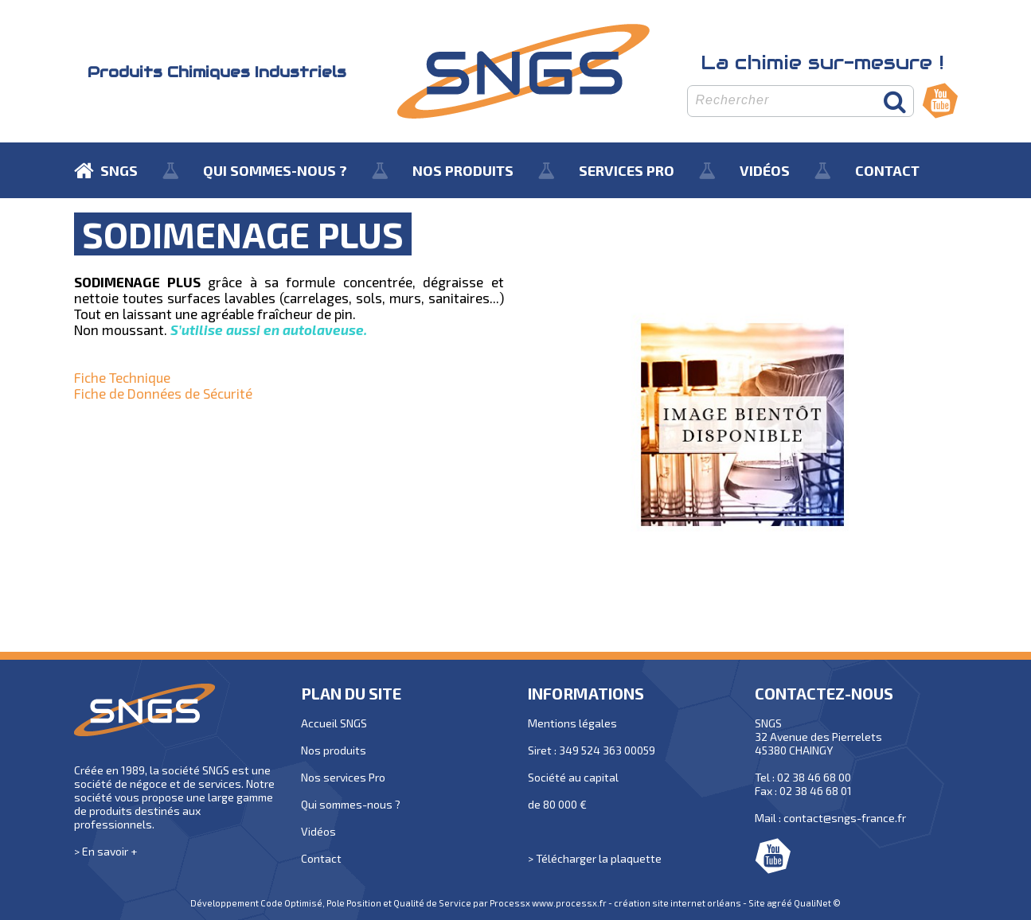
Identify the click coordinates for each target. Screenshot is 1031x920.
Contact (321, 858)
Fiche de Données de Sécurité (163, 393)
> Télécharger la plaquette (595, 858)
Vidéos (318, 831)
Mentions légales (572, 723)
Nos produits (333, 750)
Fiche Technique (122, 377)
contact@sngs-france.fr (844, 817)
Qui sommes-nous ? (350, 804)
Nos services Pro (343, 777)
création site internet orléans (677, 903)
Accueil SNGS (334, 723)
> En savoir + (105, 851)
